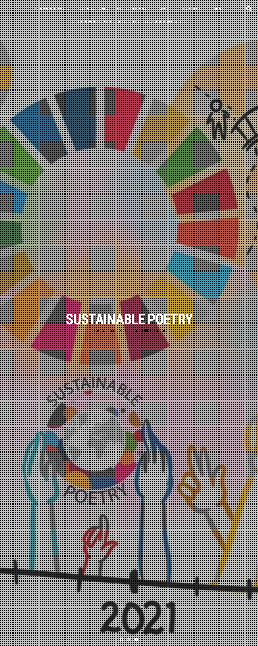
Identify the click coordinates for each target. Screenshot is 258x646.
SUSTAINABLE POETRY (129, 319)
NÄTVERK (163, 9)
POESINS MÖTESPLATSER (131, 9)
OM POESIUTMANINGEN (91, 9)
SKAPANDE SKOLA (190, 9)
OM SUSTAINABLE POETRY (50, 9)
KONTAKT (217, 9)
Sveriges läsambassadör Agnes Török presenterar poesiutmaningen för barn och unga (129, 22)
